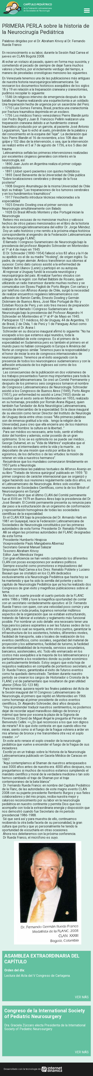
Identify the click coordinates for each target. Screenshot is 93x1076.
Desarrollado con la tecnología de (22, 1069)
